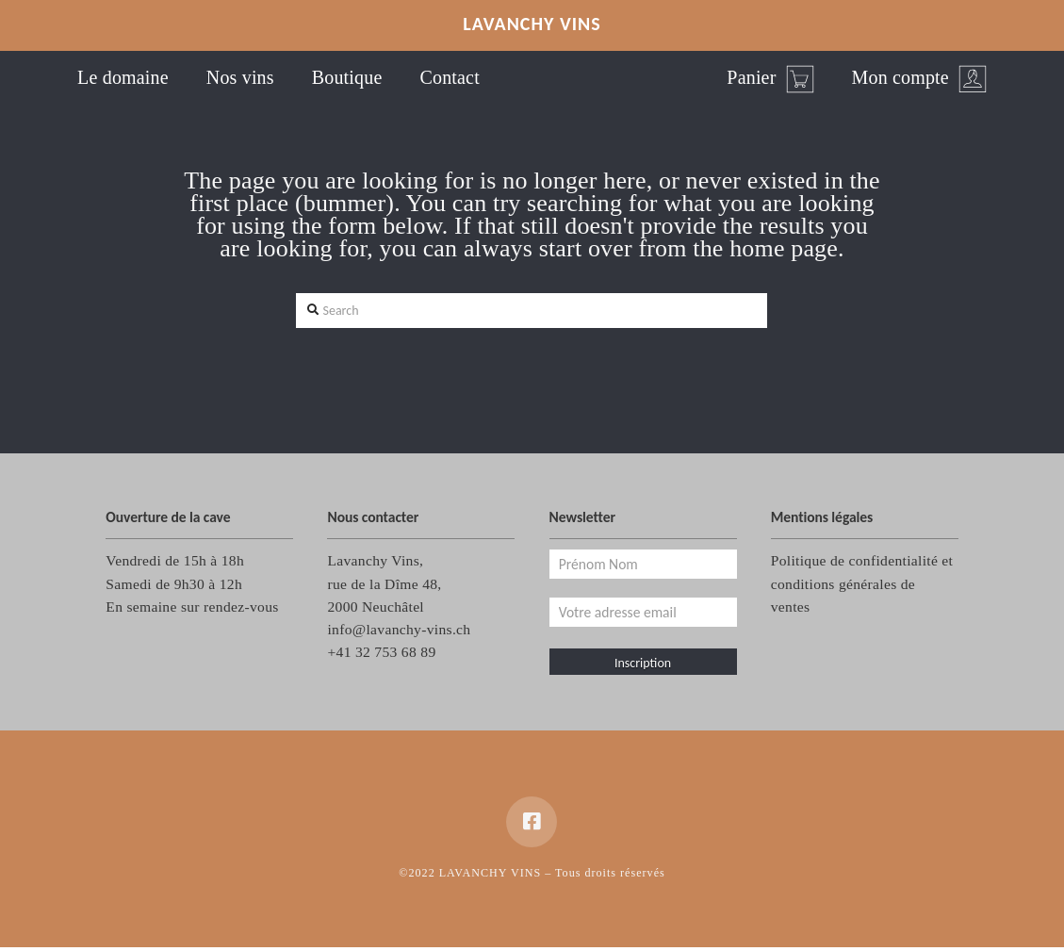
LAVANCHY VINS (532, 23)
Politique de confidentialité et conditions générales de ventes (862, 583)
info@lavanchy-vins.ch (398, 629)
